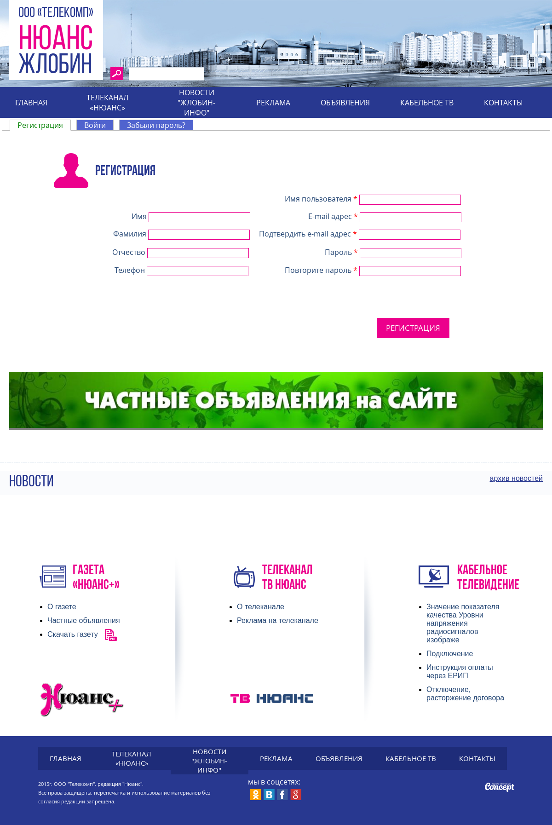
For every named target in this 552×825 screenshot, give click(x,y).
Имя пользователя (321, 199)
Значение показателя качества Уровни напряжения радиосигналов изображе (462, 623)
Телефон (131, 270)
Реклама (273, 103)
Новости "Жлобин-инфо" (196, 102)
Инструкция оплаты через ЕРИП (459, 671)
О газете (61, 607)
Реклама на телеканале (277, 620)
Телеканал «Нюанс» (107, 102)
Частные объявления (83, 620)
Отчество (129, 252)
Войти (95, 125)
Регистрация (44, 125)
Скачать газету (72, 634)
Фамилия (130, 234)
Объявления (345, 103)
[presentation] (217, 322)
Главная (31, 103)
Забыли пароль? (156, 125)
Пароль (341, 252)
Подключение (449, 654)
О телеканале (260, 607)
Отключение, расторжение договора (465, 694)
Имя (140, 216)
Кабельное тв (427, 103)
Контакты (503, 103)
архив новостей (516, 478)
